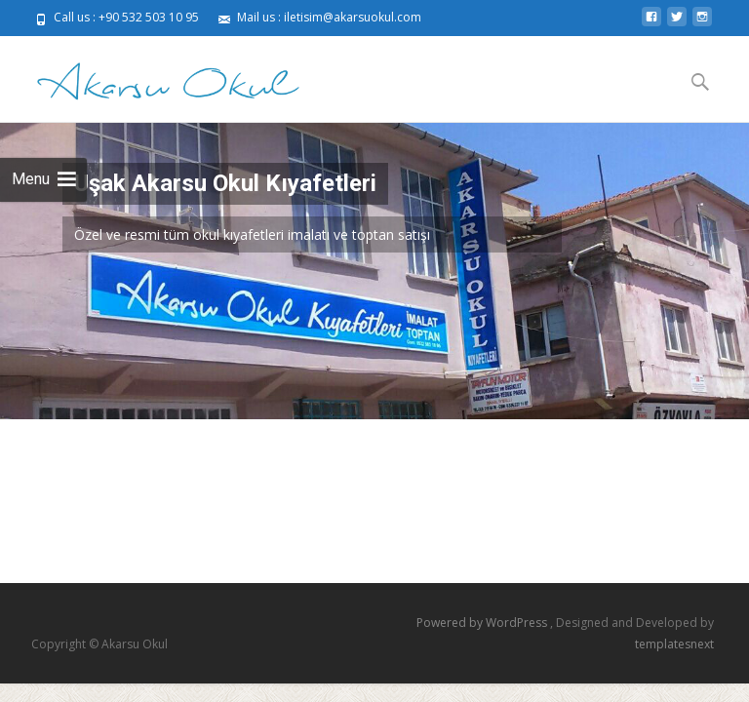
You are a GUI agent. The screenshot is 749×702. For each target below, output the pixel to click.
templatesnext (674, 644)
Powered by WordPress (483, 622)
